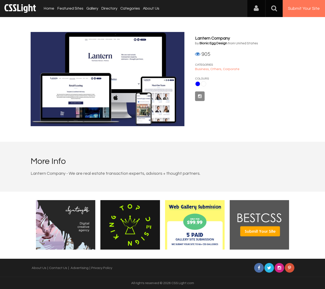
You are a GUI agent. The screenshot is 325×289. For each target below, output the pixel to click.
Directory (109, 8)
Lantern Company (212, 38)
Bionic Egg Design (213, 43)
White (203, 84)
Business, (202, 69)
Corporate (231, 69)
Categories (130, 8)
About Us (151, 8)
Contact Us (58, 268)
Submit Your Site (304, 8)
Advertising (79, 268)
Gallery (92, 8)
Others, (216, 69)
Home (49, 8)
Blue (197, 84)
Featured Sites (70, 8)
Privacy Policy (101, 268)
